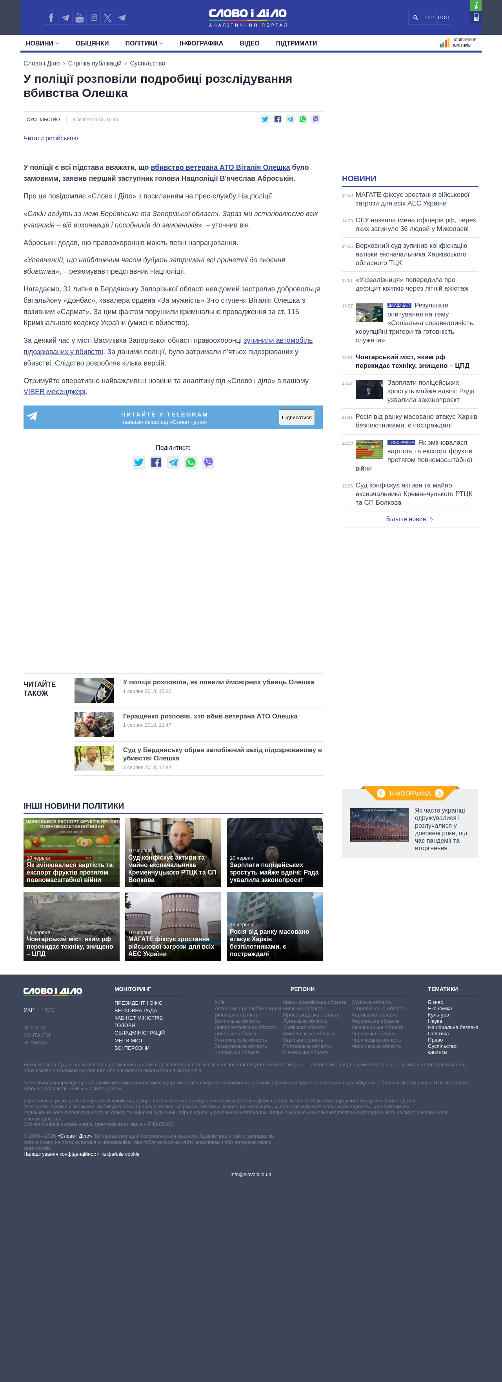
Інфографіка (201, 43)
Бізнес (435, 1199)
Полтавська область (307, 1243)
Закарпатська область (241, 1243)
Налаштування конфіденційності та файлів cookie (82, 1351)
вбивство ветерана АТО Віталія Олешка (220, 365)
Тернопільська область (378, 1206)
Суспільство (148, 63)
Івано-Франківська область (314, 1199)
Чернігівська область (376, 1243)
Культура (438, 1212)
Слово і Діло (42, 63)
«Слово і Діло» (74, 1333)
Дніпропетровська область (246, 1224)
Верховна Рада (136, 1208)
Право (435, 1237)
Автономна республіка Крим (248, 1206)
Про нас (35, 1225)
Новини (42, 43)
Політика (438, 1231)
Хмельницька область (377, 1224)
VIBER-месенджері (54, 589)
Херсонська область (375, 1218)
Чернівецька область (376, 1237)
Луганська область (305, 1218)
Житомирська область (241, 1237)
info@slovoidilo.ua (251, 1372)
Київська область (303, 1206)
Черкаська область (374, 1231)
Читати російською (51, 138)
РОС (443, 17)
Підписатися (297, 615)
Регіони (303, 1186)
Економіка (440, 1206)
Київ (219, 1199)
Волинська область (237, 1218)
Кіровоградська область (311, 1212)
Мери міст (129, 1238)
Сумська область (371, 1199)
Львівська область (304, 1224)
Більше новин (409, 519)
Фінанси (437, 1250)
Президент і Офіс (138, 1200)
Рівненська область (306, 1250)
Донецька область (236, 1231)
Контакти (37, 1232)
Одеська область (303, 1237)
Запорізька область (237, 1250)
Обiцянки (92, 43)
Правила (35, 1240)
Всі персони (132, 1245)
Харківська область (374, 1212)
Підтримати (296, 43)
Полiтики (145, 43)
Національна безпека (453, 1224)
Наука (435, 1218)
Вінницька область (236, 1212)
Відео (250, 43)
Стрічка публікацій (95, 63)
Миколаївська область (309, 1231)
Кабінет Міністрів (139, 1215)
